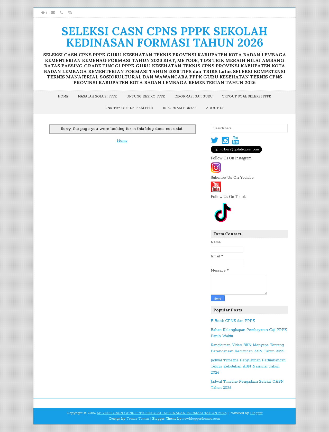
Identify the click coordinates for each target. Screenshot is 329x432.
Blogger (256, 413)
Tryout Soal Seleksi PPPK (246, 96)
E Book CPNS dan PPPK (233, 321)
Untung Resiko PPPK (145, 96)
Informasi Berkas (180, 108)
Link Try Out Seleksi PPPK (129, 108)
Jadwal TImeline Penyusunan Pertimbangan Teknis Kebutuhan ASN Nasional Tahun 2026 (248, 366)
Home (63, 96)
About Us (215, 108)
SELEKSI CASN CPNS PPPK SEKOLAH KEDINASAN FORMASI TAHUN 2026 (164, 37)
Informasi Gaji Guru (194, 96)
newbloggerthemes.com (201, 419)
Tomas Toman (137, 419)
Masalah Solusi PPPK (97, 96)
